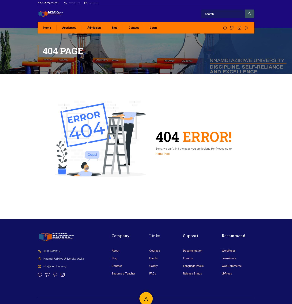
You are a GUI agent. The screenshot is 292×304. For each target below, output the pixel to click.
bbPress (227, 285)
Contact (134, 27)
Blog (115, 27)
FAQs (152, 285)
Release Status (192, 285)
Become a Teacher (123, 285)
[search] (249, 13)
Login (153, 27)
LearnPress (229, 270)
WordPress (229, 262)
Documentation (192, 262)
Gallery (153, 277)
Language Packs (193, 277)
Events (153, 270)
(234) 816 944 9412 (76, 2)
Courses (154, 262)
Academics (69, 27)
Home (47, 27)
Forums (188, 270)
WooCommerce (232, 277)
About (115, 262)
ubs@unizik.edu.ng (106, 2)
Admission (94, 27)
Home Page (163, 153)
